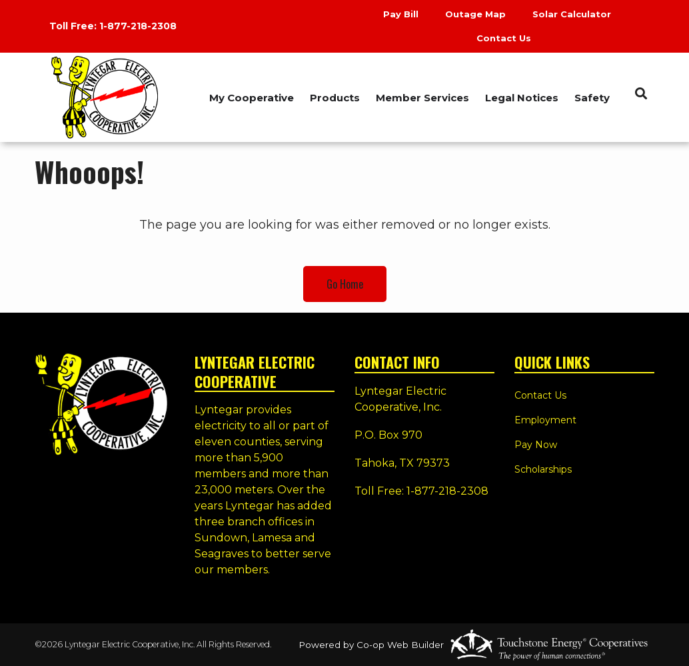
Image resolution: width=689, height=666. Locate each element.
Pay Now (535, 445)
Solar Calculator (571, 14)
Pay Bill (400, 14)
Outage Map (475, 14)
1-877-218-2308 (138, 26)
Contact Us (503, 38)
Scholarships (543, 469)
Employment (545, 420)
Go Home (345, 284)
